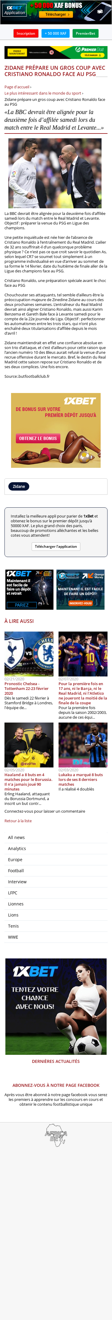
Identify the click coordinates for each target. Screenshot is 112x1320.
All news (16, 837)
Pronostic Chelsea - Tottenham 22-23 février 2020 (26, 688)
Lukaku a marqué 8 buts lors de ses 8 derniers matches (81, 779)
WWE (13, 937)
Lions (13, 915)
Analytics (17, 848)
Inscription (26, 33)
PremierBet (85, 33)
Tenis (13, 926)
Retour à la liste (18, 820)
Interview (17, 881)
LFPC (12, 893)
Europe (15, 859)
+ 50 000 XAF (55, 33)
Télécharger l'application (56, 546)
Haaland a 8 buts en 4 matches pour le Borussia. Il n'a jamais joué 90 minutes (28, 782)
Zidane (19, 486)
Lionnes (16, 904)
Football (16, 870)
